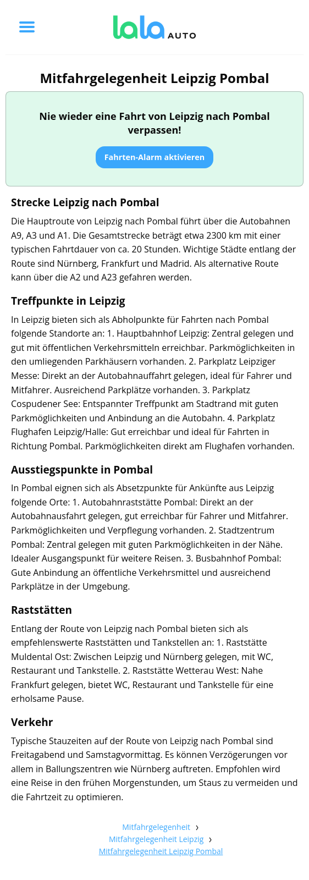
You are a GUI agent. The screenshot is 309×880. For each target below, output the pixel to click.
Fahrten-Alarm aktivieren (154, 157)
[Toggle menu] (27, 27)
